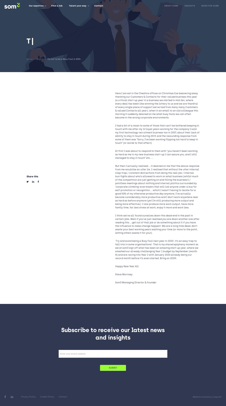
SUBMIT (113, 369)
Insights (189, 6)
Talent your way (77, 6)
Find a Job (57, 6)
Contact (98, 6)
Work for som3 (210, 6)
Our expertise (36, 6)
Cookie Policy (47, 397)
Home (29, 59)
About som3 (171, 6)
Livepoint (217, 397)
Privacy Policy (28, 397)
